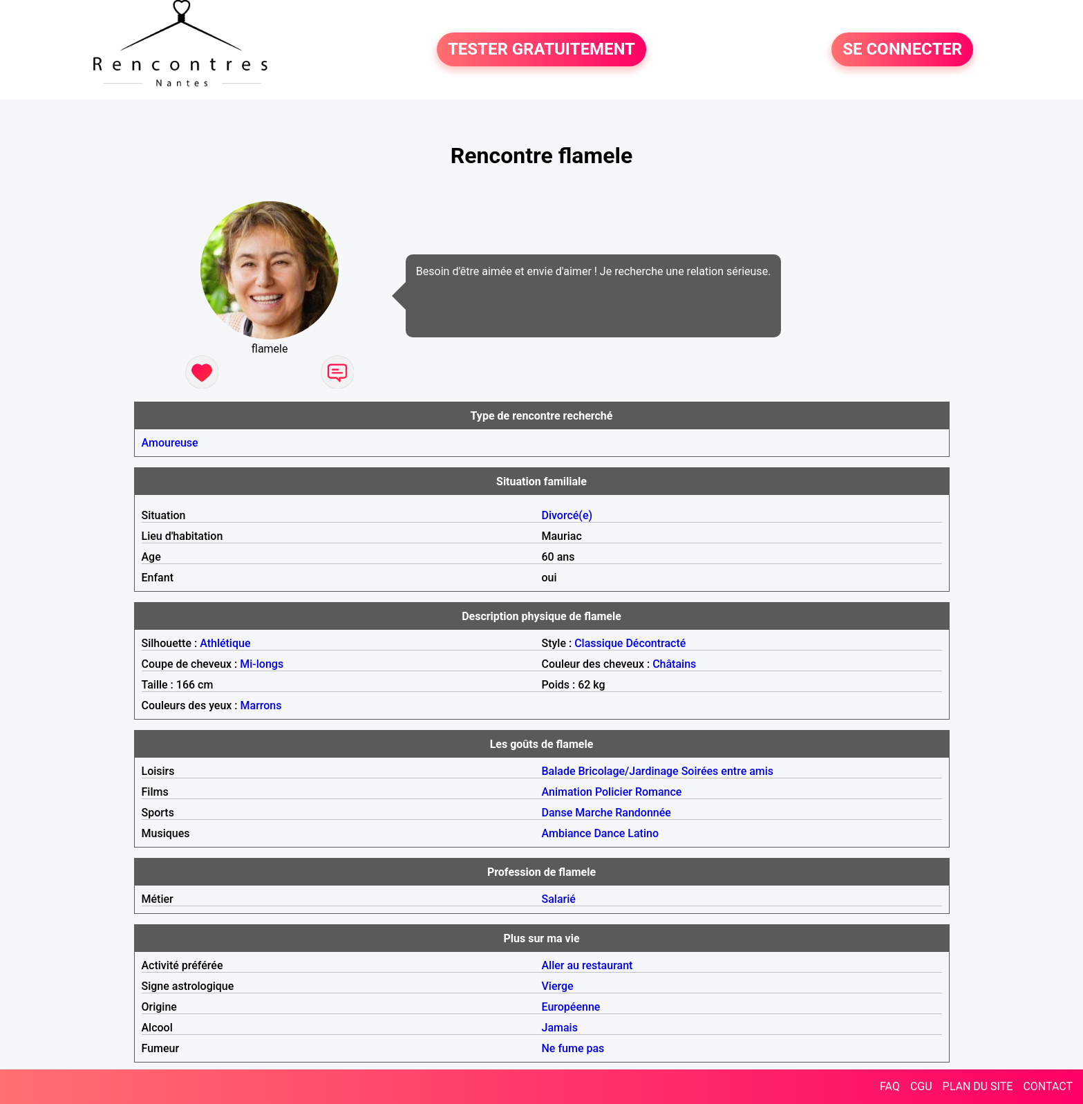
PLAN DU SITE (978, 1086)
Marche (593, 812)
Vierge (558, 986)
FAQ (890, 1086)
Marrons (261, 705)
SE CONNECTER (902, 49)
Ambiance (567, 833)
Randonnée (643, 812)
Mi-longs (261, 664)
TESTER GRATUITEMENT (541, 49)
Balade (559, 771)
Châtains (674, 664)
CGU (921, 1086)
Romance (658, 791)
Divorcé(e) (567, 515)
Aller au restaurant (587, 965)
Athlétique (225, 643)
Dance (609, 833)
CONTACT (1048, 1086)
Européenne (571, 1006)
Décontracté (655, 643)
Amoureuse (170, 442)
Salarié (559, 899)
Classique (598, 643)
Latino (643, 833)
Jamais (560, 1027)
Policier (613, 791)
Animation (567, 791)
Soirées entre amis (727, 771)
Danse (557, 812)
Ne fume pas (573, 1048)
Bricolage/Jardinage (628, 771)
